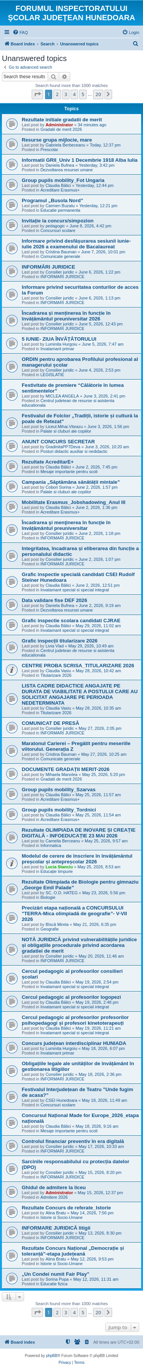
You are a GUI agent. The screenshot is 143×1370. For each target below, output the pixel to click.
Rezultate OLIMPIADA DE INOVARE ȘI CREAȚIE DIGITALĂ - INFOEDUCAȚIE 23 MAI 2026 (78, 833)
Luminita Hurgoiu (61, 344)
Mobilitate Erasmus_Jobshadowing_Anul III (73, 502)
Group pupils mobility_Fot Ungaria (63, 180)
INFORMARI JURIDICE (62, 276)
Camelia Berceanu (62, 841)
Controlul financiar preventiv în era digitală (73, 1141)
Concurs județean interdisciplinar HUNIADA (74, 1043)
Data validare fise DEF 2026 (54, 600)
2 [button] (57, 94)
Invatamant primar (57, 348)
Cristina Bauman (60, 252)
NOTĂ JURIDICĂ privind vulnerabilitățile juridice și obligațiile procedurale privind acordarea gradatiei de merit (79, 945)
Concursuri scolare (58, 230)
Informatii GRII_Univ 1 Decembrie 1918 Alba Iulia (80, 160)
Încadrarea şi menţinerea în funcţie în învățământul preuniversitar (66, 525)
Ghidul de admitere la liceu (54, 1187)
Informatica (50, 845)
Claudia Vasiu (58, 670)
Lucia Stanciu (59, 867)
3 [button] (65, 94)
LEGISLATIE (52, 374)
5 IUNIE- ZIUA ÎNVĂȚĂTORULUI (59, 339)
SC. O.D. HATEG (61, 892)
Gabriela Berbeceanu (65, 145)
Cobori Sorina (58, 487)
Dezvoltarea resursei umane (66, 169)
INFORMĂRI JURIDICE (48, 267)
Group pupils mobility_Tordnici (59, 810)
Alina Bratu (55, 1213)
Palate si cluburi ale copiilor (65, 431)
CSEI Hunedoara (61, 1100)
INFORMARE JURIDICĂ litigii (56, 1228)
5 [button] (83, 94)
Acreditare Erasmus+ (60, 190)
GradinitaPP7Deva (62, 446)
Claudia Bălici (58, 185)
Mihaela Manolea (61, 774)
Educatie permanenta (60, 210)
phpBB (52, 1356)
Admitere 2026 (54, 1197)
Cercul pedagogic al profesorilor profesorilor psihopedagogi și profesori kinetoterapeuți (75, 1020)
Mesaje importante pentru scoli (69, 471)
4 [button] (74, 94)
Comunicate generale (60, 256)
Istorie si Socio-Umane (61, 1217)
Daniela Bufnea (59, 165)
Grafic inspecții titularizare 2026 (60, 641)
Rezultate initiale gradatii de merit (62, 119)
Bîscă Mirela (57, 924)
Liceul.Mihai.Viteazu (64, 426)
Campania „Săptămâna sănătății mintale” (71, 482)
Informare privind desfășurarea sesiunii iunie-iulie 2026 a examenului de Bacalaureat (76, 244)
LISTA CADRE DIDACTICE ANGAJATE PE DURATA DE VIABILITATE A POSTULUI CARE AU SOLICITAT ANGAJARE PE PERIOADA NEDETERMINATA (80, 694)
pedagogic (55, 226)
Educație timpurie (56, 871)
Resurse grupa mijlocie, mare (57, 140)
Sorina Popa (57, 1279)
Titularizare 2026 (56, 675)
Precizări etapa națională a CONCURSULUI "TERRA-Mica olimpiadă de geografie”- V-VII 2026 (74, 913)
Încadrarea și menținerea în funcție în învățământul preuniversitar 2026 (66, 316)
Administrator (59, 124)
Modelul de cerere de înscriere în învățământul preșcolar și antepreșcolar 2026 (77, 859)
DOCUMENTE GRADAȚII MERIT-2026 (65, 769)
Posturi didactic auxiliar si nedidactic (74, 451)
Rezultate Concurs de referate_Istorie (66, 1208)
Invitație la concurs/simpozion (57, 221)
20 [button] (98, 94)
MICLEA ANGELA (62, 396)
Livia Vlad (54, 646)
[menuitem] (20, 32)
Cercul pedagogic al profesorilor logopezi (71, 997)
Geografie (49, 929)
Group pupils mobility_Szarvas (58, 789)
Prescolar (49, 149)
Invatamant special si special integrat (74, 590)
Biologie (47, 897)
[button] (37, 94)
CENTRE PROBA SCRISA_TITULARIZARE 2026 (78, 665)
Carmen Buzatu (59, 205)
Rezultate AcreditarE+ (48, 462)
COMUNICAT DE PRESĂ (50, 723)
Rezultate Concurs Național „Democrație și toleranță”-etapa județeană (73, 1251)
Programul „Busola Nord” (52, 200)
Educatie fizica (53, 1283)
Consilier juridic (59, 272)
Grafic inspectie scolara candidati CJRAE (71, 620)
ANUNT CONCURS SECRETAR (58, 441)
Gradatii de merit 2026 (61, 129)
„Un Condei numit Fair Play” (55, 1274)
